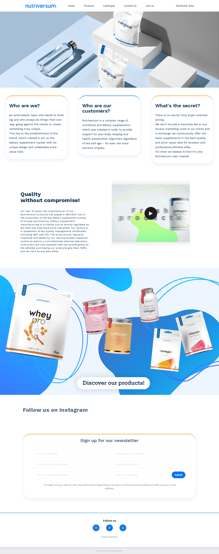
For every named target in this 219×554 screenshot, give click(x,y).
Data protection (109, 536)
